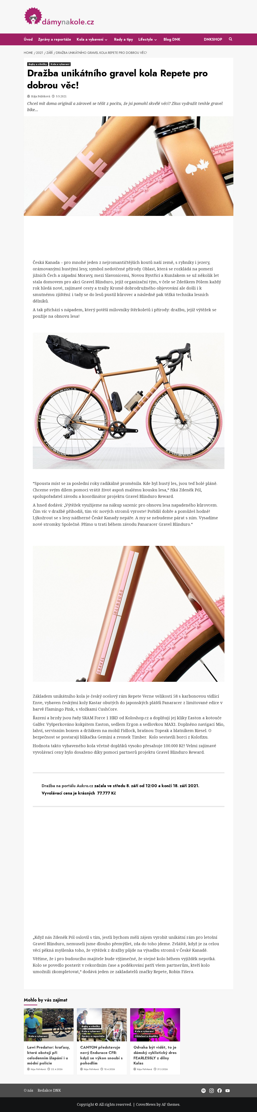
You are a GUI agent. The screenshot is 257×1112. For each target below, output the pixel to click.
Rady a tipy (123, 39)
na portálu (65, 786)
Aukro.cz (85, 786)
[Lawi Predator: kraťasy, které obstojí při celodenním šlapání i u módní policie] (49, 1024)
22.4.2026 (57, 1069)
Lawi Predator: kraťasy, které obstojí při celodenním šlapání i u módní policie (48, 1055)
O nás (28, 1090)
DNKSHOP (213, 39)
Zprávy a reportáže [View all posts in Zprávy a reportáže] (93, 1036)
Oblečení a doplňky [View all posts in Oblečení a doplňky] (146, 1036)
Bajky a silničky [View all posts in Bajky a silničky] (38, 64)
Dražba (48, 786)
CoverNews (146, 1104)
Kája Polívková (41, 96)
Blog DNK (172, 39)
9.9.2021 (61, 96)
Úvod (28, 39)
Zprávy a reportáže (54, 39)
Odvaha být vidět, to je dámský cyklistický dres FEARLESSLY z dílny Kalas (155, 1055)
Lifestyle (148, 39)
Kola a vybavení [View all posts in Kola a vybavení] (60, 64)
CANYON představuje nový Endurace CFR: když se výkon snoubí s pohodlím (101, 1055)
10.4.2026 (109, 1069)
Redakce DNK (49, 1090)
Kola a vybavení (93, 39)
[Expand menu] (106, 40)
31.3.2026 (162, 1069)
